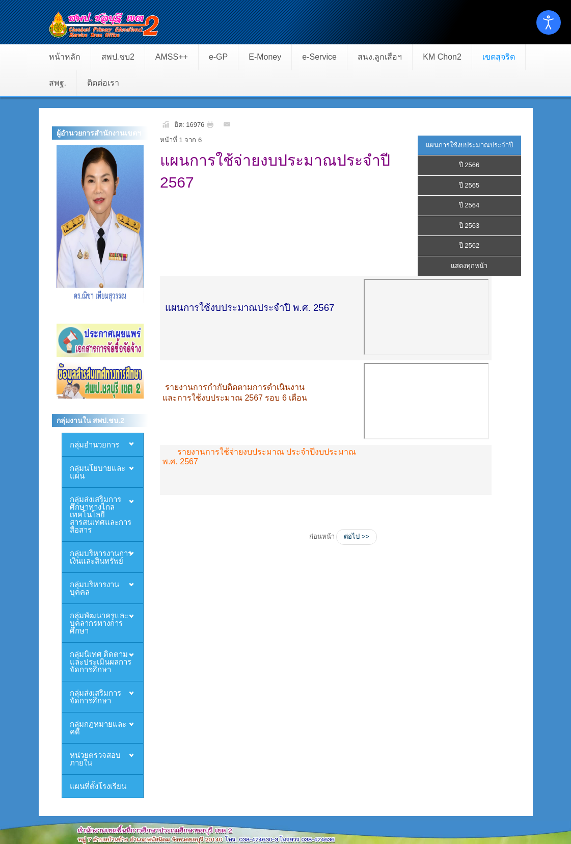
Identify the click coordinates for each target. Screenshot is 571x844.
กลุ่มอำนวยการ (94, 444)
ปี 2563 (469, 225)
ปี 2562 (469, 245)
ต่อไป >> (356, 536)
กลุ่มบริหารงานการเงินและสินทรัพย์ (101, 557)
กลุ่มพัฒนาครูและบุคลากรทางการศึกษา (99, 623)
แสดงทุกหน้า (469, 266)
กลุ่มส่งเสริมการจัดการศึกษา (95, 696)
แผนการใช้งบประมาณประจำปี (469, 145)
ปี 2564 (469, 205)
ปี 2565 (469, 185)
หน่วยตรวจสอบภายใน (95, 759)
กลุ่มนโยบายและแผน (97, 472)
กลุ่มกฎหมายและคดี (98, 727)
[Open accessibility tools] (548, 22)
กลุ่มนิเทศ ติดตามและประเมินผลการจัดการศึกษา (100, 661)
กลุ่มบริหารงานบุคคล (94, 588)
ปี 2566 (469, 165)
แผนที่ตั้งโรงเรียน (98, 786)
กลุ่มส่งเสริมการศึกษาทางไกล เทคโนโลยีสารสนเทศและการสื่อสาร (100, 514)
